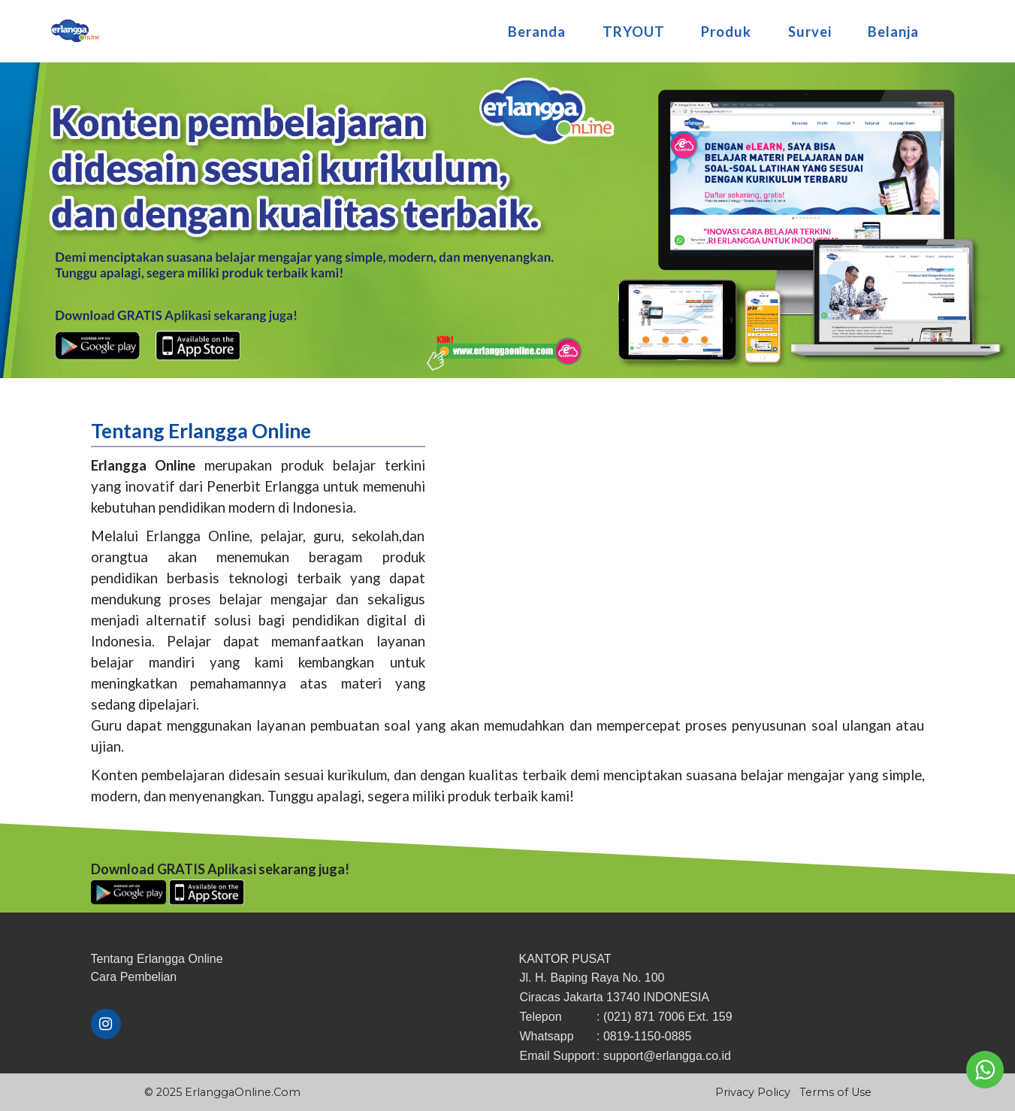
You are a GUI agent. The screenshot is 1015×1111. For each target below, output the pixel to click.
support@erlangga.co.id (667, 1055)
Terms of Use (835, 1092)
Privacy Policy (752, 1092)
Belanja (893, 26)
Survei (810, 26)
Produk (726, 26)
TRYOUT (634, 26)
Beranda (537, 26)
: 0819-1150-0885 (644, 1036)
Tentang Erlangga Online (157, 958)
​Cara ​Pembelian (134, 976)
